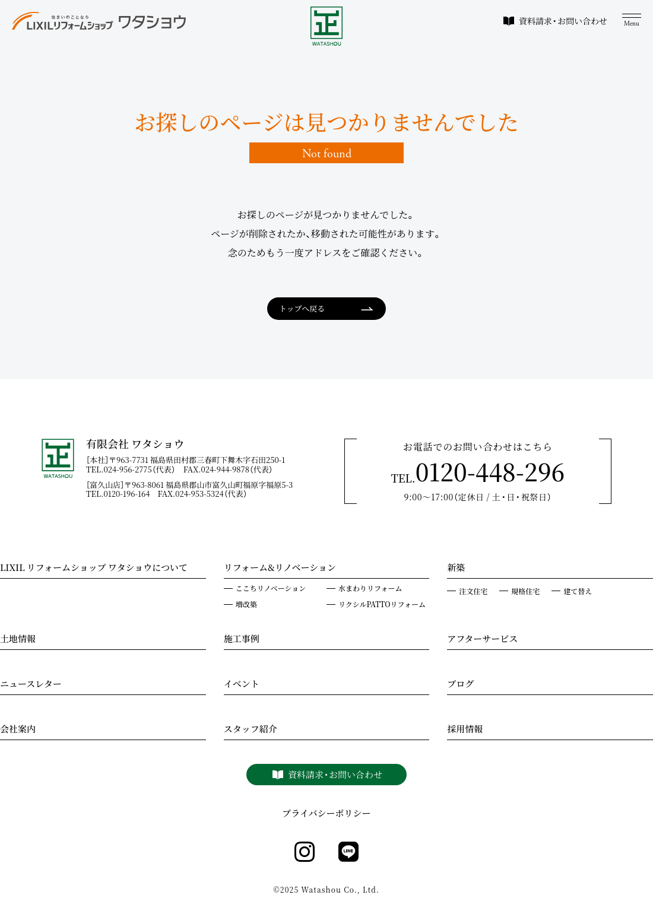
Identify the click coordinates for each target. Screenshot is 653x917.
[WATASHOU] (326, 26)
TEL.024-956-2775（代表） (134, 469)
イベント (241, 685)
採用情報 (465, 730)
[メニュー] (631, 20)
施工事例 (241, 639)
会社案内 (18, 730)
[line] (348, 852)
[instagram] (304, 852)
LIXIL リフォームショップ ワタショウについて (94, 568)
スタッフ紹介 (250, 730)
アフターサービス (482, 639)
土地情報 (18, 639)
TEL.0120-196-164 (122, 493)
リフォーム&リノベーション (280, 568)
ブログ (460, 685)
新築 (456, 568)
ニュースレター (31, 685)
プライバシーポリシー (326, 813)
